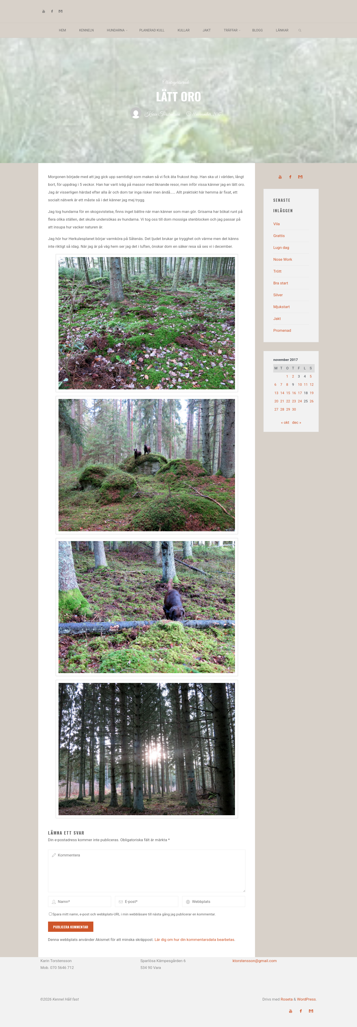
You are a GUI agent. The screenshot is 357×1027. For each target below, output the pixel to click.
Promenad (282, 330)
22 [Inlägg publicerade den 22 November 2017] (288, 401)
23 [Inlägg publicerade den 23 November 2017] (294, 401)
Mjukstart (281, 306)
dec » (296, 422)
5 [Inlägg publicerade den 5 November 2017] (311, 376)
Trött (277, 271)
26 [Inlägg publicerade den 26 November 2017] (312, 401)
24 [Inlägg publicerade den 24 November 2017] (300, 401)
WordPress (306, 999)
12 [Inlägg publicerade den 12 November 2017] (312, 385)
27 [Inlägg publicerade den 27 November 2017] (276, 409)
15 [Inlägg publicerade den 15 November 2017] (288, 393)
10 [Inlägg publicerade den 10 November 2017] (300, 385)
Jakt (277, 318)
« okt (285, 422)
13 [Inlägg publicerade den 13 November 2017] (276, 393)
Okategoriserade (175, 82)
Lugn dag (281, 247)
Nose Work (282, 259)
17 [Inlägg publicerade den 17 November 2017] (300, 393)
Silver (278, 295)
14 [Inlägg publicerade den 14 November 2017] (282, 393)
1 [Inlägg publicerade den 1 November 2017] (287, 376)
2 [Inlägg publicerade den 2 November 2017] (293, 376)
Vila (276, 224)
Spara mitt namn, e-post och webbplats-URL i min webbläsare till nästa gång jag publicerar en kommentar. (132, 914)
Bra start (280, 283)
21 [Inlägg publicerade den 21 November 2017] (282, 401)
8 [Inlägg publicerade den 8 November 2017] (287, 385)
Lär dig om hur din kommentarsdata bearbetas (194, 939)
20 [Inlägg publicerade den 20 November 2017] (276, 401)
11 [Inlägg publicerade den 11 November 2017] (306, 385)
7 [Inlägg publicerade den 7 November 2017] (281, 385)
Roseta (286, 999)
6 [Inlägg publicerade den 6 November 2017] (275, 385)
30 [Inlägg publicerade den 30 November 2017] (294, 409)
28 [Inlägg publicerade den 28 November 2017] (282, 409)
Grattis (279, 235)
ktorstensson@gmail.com (254, 960)
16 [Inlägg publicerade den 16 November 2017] (294, 393)
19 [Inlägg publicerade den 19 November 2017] (312, 393)
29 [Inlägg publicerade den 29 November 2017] (288, 409)
